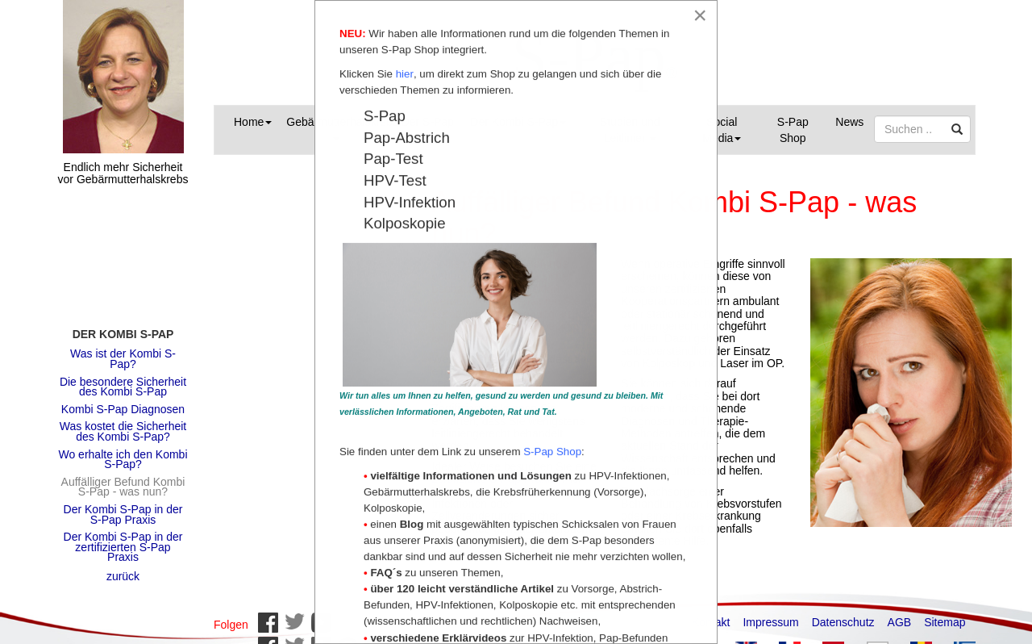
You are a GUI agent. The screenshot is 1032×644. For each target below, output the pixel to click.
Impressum (770, 614)
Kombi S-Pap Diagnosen (123, 401)
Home (253, 121)
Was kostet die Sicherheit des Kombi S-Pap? (123, 423)
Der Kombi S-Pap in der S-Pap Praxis (123, 506)
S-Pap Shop (793, 129)
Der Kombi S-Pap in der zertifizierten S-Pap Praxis (123, 538)
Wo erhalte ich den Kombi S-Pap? (122, 451)
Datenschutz (843, 614)
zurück (122, 568)
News (849, 121)
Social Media (721, 129)
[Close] (700, 15)
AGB (900, 614)
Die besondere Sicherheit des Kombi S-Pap (123, 379)
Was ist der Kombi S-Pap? (123, 350)
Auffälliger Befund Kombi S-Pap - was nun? (123, 479)
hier (405, 74)
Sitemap (944, 614)
